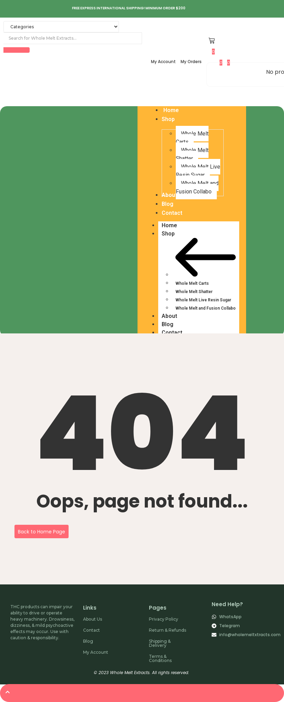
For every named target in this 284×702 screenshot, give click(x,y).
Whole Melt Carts (192, 283)
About (169, 316)
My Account (163, 61)
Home (169, 225)
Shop (172, 234)
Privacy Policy (163, 619)
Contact (172, 332)
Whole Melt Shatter (194, 291)
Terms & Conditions (160, 658)
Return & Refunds (167, 630)
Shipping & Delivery (160, 643)
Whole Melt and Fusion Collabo (205, 308)
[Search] (72, 38)
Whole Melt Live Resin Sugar (203, 300)
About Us (92, 619)
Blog (167, 324)
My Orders (191, 61)
